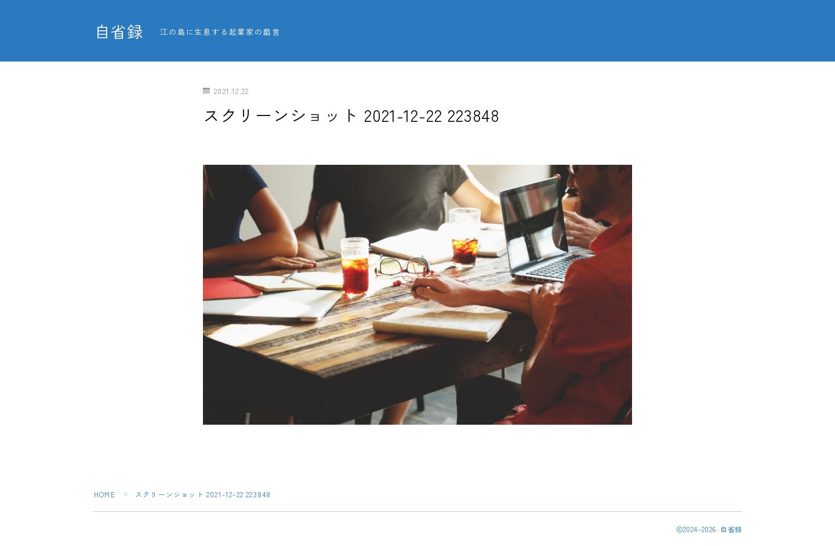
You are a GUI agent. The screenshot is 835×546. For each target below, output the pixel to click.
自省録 (119, 31)
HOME (104, 494)
